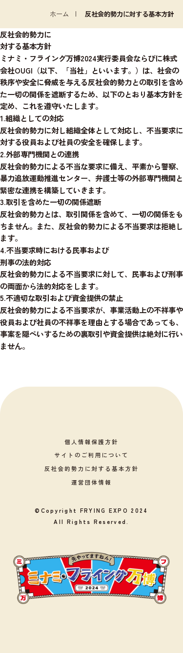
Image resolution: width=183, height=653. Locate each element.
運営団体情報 (91, 482)
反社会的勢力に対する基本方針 (91, 468)
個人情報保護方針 (91, 442)
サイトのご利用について (91, 455)
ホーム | (67, 14)
